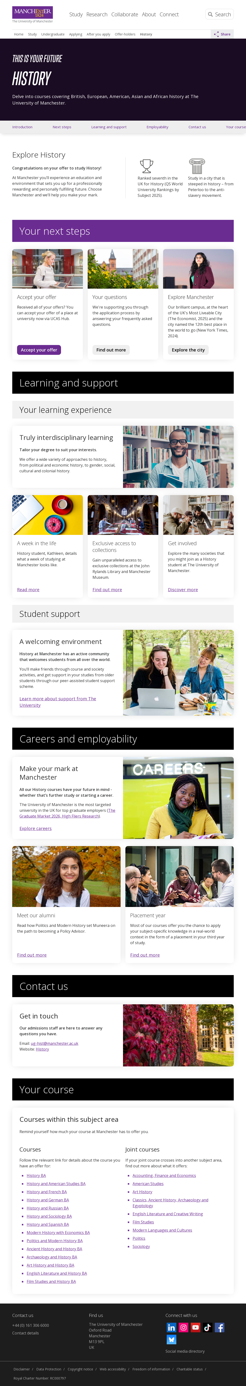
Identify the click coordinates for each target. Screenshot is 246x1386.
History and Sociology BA (49, 1216)
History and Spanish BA (48, 1224)
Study (32, 34)
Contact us (197, 126)
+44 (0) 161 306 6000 (30, 1325)
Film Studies (143, 1222)
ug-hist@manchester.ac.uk (54, 1043)
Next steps (62, 126)
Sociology (141, 1246)
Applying (75, 34)
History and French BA (47, 1191)
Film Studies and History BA (51, 1281)
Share (222, 34)
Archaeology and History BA (52, 1257)
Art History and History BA (50, 1265)
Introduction (22, 126)
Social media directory (185, 1351)
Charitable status (190, 1369)
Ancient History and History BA (54, 1248)
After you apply (98, 34)
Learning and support (109, 126)
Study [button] (76, 14)
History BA (36, 1175)
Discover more (183, 589)
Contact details (25, 1333)
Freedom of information (151, 1369)
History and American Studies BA (56, 1183)
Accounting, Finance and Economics (164, 1175)
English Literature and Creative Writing (168, 1213)
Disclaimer (21, 1369)
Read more (28, 589)
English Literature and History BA (57, 1273)
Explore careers (35, 828)
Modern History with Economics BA (58, 1232)
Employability (157, 126)
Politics (139, 1238)
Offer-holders (125, 34)
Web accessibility (113, 1369)
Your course (236, 126)
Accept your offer (39, 350)
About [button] (149, 14)
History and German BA (48, 1200)
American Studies (148, 1183)
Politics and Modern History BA (55, 1240)
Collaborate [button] (124, 14)
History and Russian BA (48, 1208)
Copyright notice (80, 1369)
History (146, 34)
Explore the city (188, 350)
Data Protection (48, 1369)
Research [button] (97, 14)
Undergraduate (53, 34)
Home (61, 13)
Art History (142, 1191)
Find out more (109, 351)
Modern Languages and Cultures (162, 1230)
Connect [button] (169, 14)
